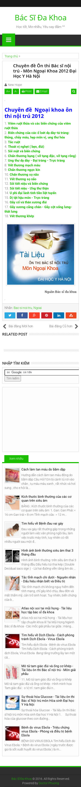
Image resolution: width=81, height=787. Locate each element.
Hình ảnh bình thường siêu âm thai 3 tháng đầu (47, 552)
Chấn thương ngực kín (24, 170)
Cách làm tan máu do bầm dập (43, 469)
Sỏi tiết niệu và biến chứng (29, 184)
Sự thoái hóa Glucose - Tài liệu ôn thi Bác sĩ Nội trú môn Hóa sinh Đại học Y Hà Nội (48, 701)
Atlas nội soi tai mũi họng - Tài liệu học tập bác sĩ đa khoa (46, 610)
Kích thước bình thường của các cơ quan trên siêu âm (46, 499)
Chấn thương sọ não (24, 175)
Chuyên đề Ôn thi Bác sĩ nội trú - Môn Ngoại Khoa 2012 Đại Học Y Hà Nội (44, 71)
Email (41, 91)
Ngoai (37, 308)
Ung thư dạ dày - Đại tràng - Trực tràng (36, 160)
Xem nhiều (16, 458)
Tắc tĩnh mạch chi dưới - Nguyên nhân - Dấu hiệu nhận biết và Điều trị (48, 579)
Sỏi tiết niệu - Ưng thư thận (29, 188)
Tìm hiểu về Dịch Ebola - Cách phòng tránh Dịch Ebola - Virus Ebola (47, 637)
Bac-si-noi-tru (23, 308)
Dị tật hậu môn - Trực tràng (29, 198)
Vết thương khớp (22, 216)
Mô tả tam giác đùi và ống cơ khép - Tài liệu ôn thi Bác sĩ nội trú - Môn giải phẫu (48, 670)
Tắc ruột (14, 142)
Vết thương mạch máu (24, 165)
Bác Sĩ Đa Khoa (41, 17)
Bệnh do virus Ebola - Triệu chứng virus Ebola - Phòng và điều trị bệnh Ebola (46, 731)
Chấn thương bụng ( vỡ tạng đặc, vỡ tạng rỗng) (42, 156)
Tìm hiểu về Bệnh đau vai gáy (42, 523)
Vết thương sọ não (23, 179)
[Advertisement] (40, 419)
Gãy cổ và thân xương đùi (28, 202)
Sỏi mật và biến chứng (24, 151)
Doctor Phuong (49, 783)
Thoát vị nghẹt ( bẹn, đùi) (26, 147)
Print (27, 91)
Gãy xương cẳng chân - (27, 207)
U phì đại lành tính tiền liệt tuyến (33, 193)
